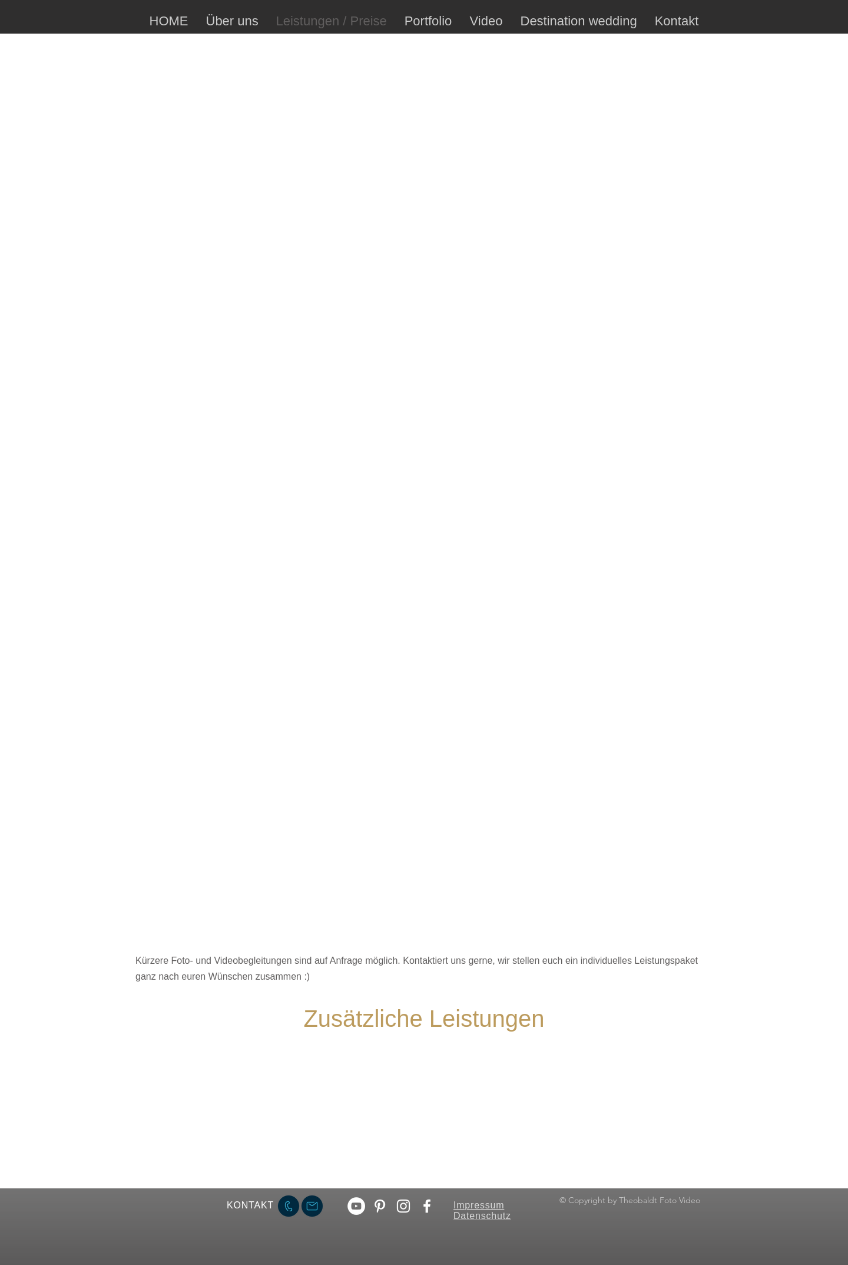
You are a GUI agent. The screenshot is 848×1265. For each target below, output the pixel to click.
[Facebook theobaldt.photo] (427, 1206)
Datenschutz (482, 1216)
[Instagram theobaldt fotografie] (403, 1206)
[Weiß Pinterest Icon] (380, 1206)
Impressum (478, 1205)
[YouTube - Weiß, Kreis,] (356, 1206)
